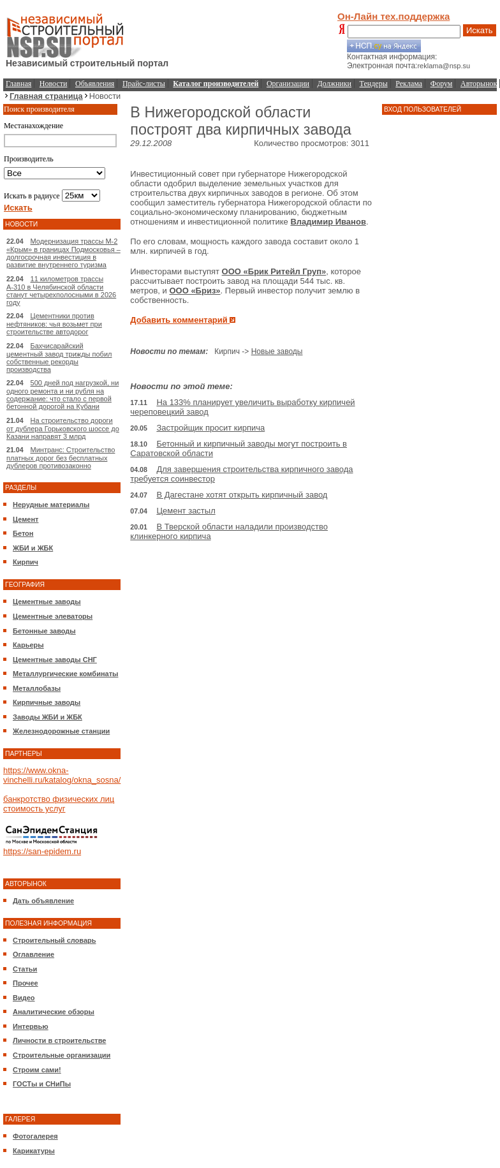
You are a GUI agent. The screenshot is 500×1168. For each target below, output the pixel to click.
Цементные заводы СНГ (55, 659)
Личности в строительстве (59, 1040)
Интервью (30, 1026)
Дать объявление (43, 901)
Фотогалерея (35, 1136)
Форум (441, 83)
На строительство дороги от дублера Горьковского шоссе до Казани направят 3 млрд (62, 428)
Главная (18, 83)
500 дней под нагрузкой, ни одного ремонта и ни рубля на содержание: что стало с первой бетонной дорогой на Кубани (62, 394)
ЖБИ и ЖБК (33, 548)
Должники (334, 83)
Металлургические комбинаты (65, 673)
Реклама (408, 83)
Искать (479, 30)
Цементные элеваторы (52, 616)
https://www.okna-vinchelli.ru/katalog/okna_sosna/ (62, 775)
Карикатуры (34, 1151)
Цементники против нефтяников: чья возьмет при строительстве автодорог (54, 324)
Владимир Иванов (327, 221)
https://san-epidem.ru (42, 851)
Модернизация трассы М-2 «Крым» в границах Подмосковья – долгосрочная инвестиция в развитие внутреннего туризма (63, 253)
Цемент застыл (185, 510)
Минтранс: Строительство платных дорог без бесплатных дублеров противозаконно (60, 457)
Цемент (25, 519)
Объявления (94, 83)
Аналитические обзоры (53, 1012)
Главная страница (46, 96)
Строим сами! (37, 1070)
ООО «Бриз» (194, 290)
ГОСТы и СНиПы (42, 1084)
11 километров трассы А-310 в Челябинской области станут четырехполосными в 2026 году (61, 290)
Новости (54, 83)
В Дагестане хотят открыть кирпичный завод (241, 494)
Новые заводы (277, 351)
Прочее (25, 983)
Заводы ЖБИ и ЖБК (47, 717)
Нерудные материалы (51, 504)
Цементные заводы (47, 601)
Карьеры (28, 645)
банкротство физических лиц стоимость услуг (58, 803)
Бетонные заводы (44, 631)
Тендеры (374, 83)
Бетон (23, 533)
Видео (24, 998)
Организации (288, 83)
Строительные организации (61, 1055)
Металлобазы (37, 688)
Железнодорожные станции (61, 731)
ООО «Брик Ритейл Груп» (274, 271)
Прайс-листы (143, 83)
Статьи (25, 969)
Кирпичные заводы (46, 702)
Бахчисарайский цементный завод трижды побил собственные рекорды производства (59, 357)
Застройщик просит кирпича (210, 427)
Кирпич (25, 562)
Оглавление (33, 954)
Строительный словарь (54, 940)
